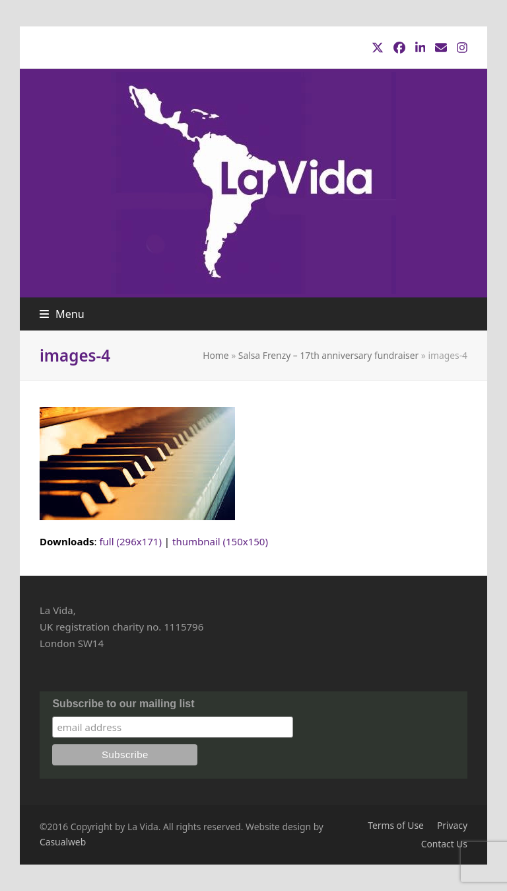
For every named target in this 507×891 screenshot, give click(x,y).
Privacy (452, 825)
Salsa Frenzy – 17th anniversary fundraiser (328, 355)
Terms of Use (396, 825)
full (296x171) (130, 541)
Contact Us (444, 843)
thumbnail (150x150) (220, 541)
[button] (62, 314)
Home (215, 355)
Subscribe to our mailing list (123, 703)
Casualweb (63, 841)
